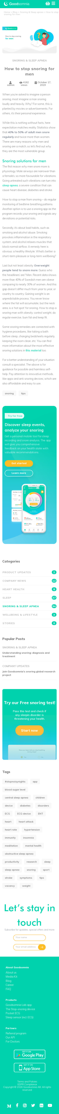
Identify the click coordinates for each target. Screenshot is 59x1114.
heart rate (11, 829)
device (9, 805)
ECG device (24, 813)
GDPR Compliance (27, 1084)
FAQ (8, 989)
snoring (9, 393)
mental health (33, 845)
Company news (29, 581)
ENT (40, 813)
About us (11, 972)
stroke (8, 877)
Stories (29, 623)
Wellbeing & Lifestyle (29, 615)
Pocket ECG (13, 1013)
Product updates (29, 572)
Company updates (15, 666)
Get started (18, 463)
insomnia (28, 837)
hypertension (32, 829)
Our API (10, 1037)
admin (10, 83)
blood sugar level (15, 789)
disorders (43, 805)
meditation (11, 845)
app (35, 781)
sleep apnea (10, 185)
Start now (29, 730)
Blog (8, 980)
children (40, 797)
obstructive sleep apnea (19, 853)
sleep (47, 861)
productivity (12, 861)
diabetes (25, 805)
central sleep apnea (16, 797)
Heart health (29, 589)
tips (23, 393)
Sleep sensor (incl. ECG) (20, 1017)
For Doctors (13, 1041)
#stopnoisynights (15, 781)
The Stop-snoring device (20, 1009)
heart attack (26, 821)
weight (26, 885)
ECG (7, 813)
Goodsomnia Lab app (19, 1004)
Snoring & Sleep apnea (29, 60)
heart (8, 821)
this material (33, 350)
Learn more (19, 472)
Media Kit (11, 976)
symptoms (26, 877)
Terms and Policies (27, 1081)
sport (46, 869)
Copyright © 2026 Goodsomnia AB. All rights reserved (27, 1088)
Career (10, 985)
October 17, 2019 (43, 83)
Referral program (16, 1033)
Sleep (29, 598)
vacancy (10, 885)
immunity (10, 837)
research (32, 861)
